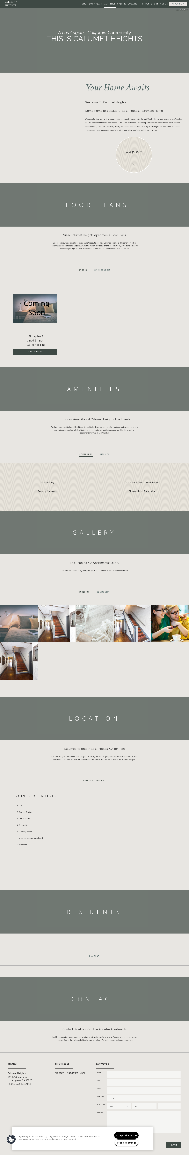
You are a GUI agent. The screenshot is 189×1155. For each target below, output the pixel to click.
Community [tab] (86, 454)
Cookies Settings (126, 1142)
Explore (134, 151)
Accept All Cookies (126, 1135)
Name (99, 1072)
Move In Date (101, 1104)
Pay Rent (94, 956)
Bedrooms (100, 1096)
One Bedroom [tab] (102, 270)
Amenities (109, 4)
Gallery (121, 4)
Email (99, 1080)
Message (100, 1112)
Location (133, 4)
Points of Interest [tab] (94, 781)
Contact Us (161, 4)
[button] (11, 1139)
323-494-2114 (182, 9)
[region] (82, 1138)
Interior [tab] (105, 454)
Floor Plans (95, 4)
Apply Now (178, 4)
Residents (146, 4)
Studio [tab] (83, 270)
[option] (94, 321)
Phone (99, 1088)
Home (83, 4)
